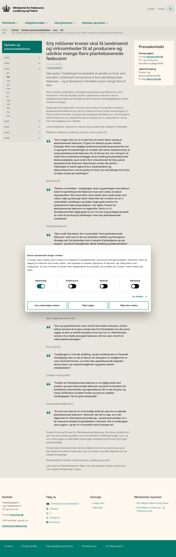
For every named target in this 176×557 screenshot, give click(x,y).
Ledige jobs (98, 503)
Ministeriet (8, 22)
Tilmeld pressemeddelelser (62, 503)
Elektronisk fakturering (14, 526)
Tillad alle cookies (129, 305)
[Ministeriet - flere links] (16, 22)
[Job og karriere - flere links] (73, 22)
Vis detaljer (137, 296)
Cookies (8, 546)
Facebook (55, 522)
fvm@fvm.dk (16, 515)
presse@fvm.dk (154, 56)
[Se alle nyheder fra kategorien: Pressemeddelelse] (54, 68)
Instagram (55, 517)
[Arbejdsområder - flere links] (46, 22)
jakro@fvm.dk (153, 79)
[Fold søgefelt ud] (170, 8)
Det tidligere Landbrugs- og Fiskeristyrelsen (150, 509)
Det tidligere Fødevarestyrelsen (152, 503)
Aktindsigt (97, 507)
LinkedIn (54, 508)
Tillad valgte (88, 305)
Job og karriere (63, 22)
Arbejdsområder (35, 22)
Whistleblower (89, 546)
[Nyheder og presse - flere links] (106, 22)
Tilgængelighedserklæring (59, 546)
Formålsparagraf (114, 546)
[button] (38, 57)
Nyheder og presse (93, 22)
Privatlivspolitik (29, 546)
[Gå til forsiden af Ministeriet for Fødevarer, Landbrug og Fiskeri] (22, 8)
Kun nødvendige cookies (47, 305)
